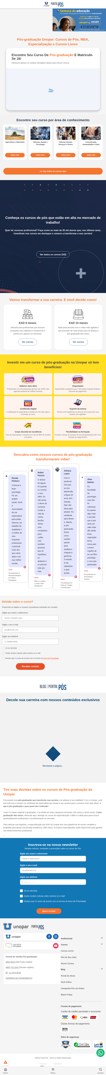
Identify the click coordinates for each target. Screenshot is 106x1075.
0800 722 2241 (12, 967)
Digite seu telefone (10, 636)
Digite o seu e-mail (10, 625)
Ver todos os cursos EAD (53, 254)
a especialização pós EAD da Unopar (43, 824)
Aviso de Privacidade (51, 658)
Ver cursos (27, 342)
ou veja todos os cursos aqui (53, 171)
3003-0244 (10, 962)
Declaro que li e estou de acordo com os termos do (32, 658)
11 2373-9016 (13, 973)
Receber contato (30, 666)
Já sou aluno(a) (11, 648)
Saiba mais (15, 155)
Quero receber (49, 911)
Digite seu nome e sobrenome (15, 613)
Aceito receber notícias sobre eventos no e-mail (22, 653)
